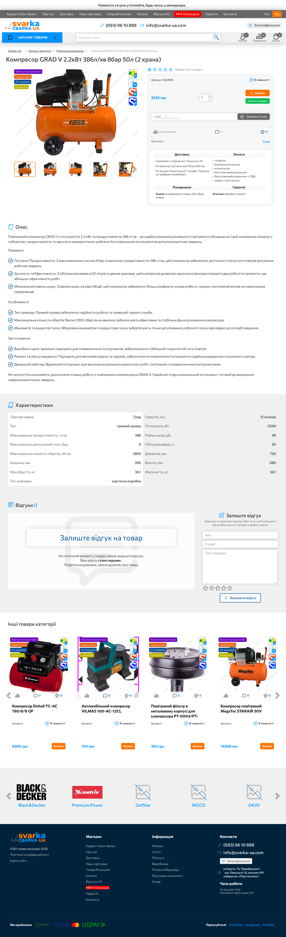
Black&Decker (31, 804)
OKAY (254, 804)
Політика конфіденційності (29, 854)
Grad (266, 141)
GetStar (143, 804)
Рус (267, 14)
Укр (277, 14)
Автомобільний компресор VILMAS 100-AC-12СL (106, 708)
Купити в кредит (258, 100)
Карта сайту (18, 860)
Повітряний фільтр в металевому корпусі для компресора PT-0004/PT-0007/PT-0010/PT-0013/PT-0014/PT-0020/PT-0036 (177, 711)
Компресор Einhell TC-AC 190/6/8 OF (34, 708)
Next (134, 169)
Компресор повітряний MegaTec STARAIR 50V (241, 708)
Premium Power (87, 804)
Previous (16, 169)
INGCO (198, 804)
